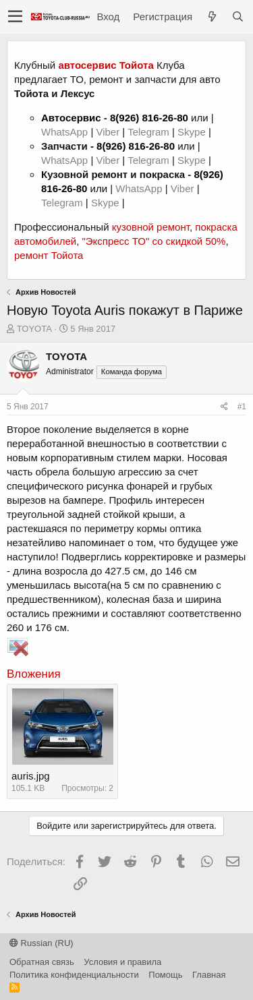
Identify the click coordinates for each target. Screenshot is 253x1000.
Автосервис (71, 117)
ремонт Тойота (48, 255)
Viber (107, 132)
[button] (15, 17)
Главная (208, 975)
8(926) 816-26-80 (149, 117)
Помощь (165, 975)
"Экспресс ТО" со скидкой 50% (153, 241)
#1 (241, 406)
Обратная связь (41, 962)
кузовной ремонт (151, 227)
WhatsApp (65, 132)
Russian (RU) (41, 943)
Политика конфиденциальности (74, 975)
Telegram (150, 132)
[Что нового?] (212, 16)
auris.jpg (30, 776)
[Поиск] (237, 16)
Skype (192, 132)
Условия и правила (122, 962)
